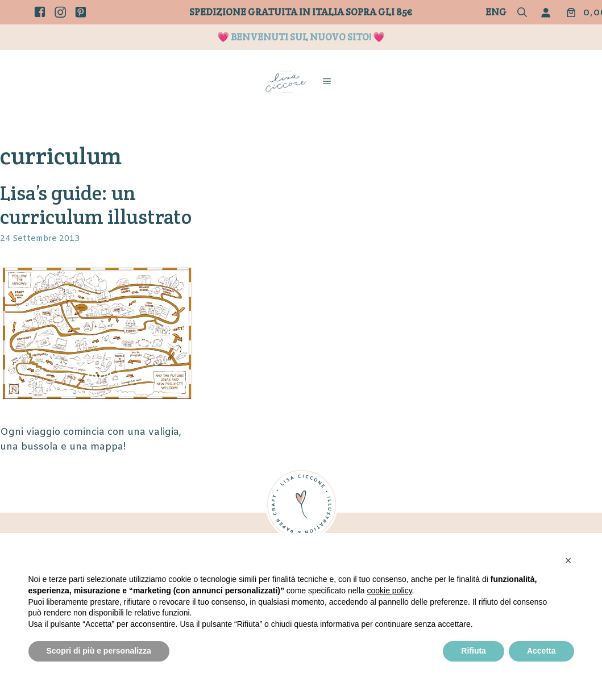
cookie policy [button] (389, 590)
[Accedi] (548, 12)
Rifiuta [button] (473, 650)
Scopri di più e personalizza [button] (99, 650)
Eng (495, 12)
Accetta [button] (541, 650)
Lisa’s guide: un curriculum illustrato (96, 205)
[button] (522, 13)
